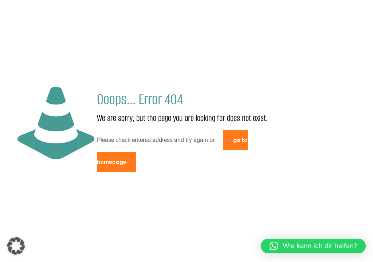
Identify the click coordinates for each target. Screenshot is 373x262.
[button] (16, 246)
